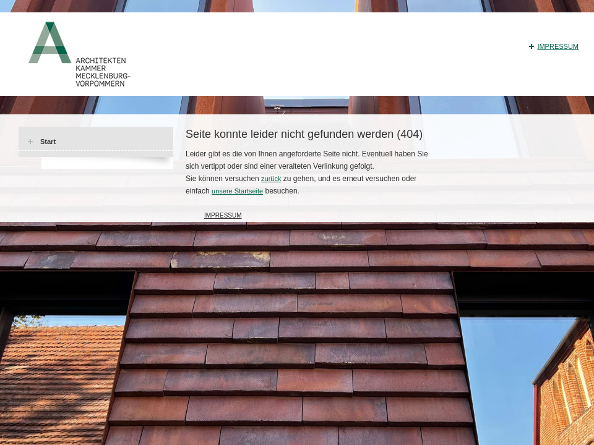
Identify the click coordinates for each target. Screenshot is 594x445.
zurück (271, 178)
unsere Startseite (237, 191)
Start (48, 141)
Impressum (558, 46)
